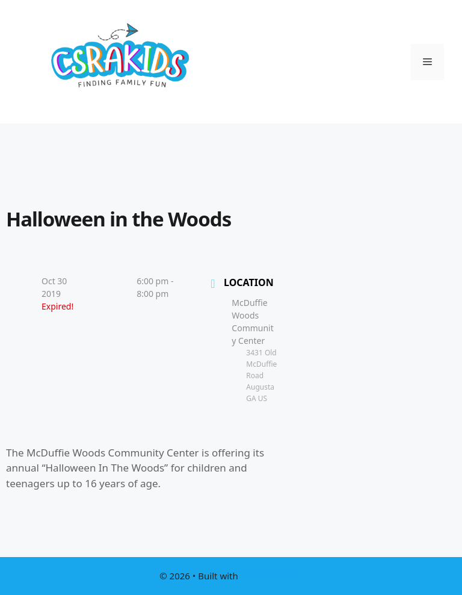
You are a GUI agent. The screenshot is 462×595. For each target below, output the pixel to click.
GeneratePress (272, 576)
